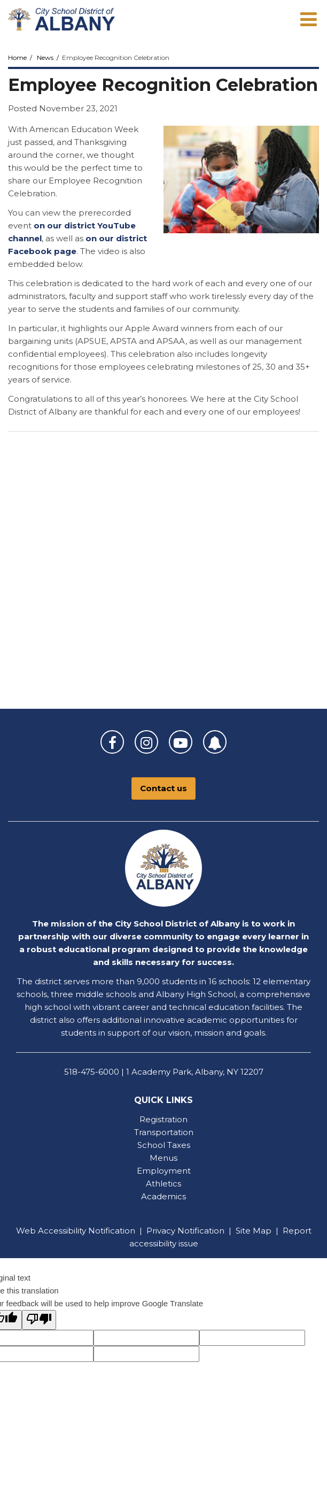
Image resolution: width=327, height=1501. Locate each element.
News (45, 57)
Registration (163, 1119)
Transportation (163, 1132)
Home (17, 57)
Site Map (253, 1231)
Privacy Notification (185, 1231)
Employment (164, 1171)
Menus (163, 1158)
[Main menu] (308, 18)
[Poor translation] (39, 1320)
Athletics (163, 1183)
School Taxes (163, 1145)
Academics (163, 1196)
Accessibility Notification (86, 1231)
